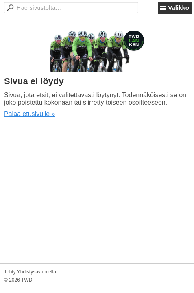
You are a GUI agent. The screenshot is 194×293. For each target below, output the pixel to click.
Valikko (178, 7)
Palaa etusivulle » (29, 113)
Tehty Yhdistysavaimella (30, 272)
